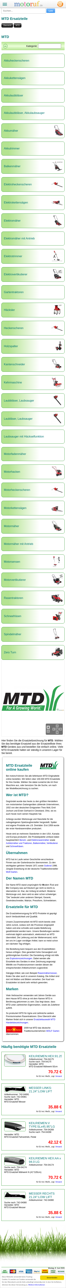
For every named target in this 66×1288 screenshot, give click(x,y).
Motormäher (11, 526)
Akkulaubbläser (13, 95)
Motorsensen (12, 561)
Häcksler (9, 309)
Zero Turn (10, 652)
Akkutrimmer (12, 148)
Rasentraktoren (13, 597)
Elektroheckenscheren (18, 184)
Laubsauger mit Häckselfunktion (24, 436)
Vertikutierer (52, 843)
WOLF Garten (52, 1031)
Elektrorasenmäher (40, 840)
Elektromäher (12, 220)
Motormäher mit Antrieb (18, 543)
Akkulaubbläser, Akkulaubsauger (24, 112)
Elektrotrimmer (13, 256)
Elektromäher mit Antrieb (19, 238)
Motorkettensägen (15, 508)
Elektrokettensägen (16, 202)
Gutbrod (48, 865)
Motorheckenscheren (17, 489)
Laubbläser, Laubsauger (19, 400)
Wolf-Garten (11, 872)
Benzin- (23, 840)
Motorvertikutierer (15, 579)
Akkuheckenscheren (16, 60)
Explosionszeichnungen (21, 958)
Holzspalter (11, 346)
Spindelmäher (12, 634)
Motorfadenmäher (15, 453)
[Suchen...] (23, 11)
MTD (17, 25)
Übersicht (7, 25)
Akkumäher (11, 130)
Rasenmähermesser (47, 973)
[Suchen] (49, 46)
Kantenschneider (14, 364)
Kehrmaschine (13, 382)
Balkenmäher (12, 166)
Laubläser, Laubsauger (18, 418)
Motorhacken (12, 471)
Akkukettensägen (15, 78)
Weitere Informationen (36, 1285)
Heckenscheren (13, 328)
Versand (58, 1076)
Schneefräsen (12, 616)
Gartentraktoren (14, 292)
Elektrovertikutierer (15, 274)
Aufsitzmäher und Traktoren (19, 843)
